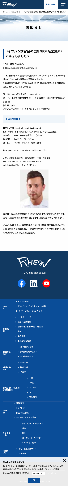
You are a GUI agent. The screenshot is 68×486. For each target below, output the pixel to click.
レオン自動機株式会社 (34, 273)
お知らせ (14, 12)
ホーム (5, 12)
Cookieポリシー (38, 473)
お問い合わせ (51, 4)
